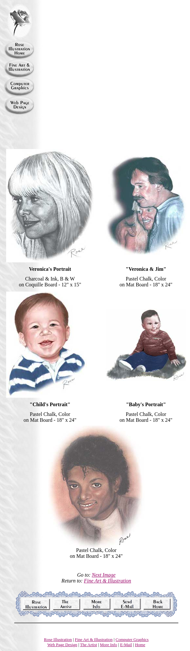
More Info (108, 644)
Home (140, 644)
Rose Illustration (58, 639)
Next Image (104, 575)
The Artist (88, 644)
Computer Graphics (132, 639)
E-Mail (126, 644)
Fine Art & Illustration (107, 580)
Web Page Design (62, 644)
